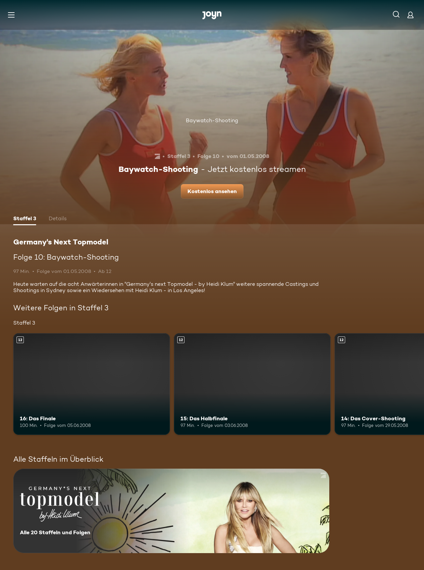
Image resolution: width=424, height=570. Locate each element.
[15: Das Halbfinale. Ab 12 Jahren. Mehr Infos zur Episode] (252, 384)
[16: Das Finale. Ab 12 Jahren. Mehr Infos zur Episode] (91, 384)
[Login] (410, 15)
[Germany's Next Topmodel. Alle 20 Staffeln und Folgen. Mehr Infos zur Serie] (171, 511)
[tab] (24, 219)
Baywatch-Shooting (212, 120)
